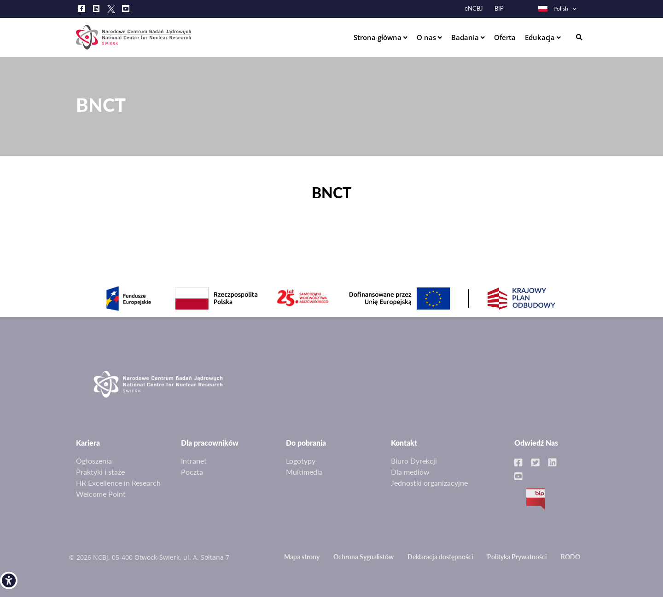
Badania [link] (466, 37)
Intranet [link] (194, 460)
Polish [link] (553, 8)
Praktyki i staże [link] (100, 471)
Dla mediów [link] (410, 471)
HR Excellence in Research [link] (118, 482)
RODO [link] (570, 557)
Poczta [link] (192, 471)
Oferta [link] (505, 37)
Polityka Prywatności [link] (517, 557)
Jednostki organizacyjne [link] (429, 482)
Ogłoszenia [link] (94, 460)
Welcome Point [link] (101, 493)
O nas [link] (427, 37)
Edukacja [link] (541, 37)
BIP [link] (499, 8)
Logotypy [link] (300, 460)
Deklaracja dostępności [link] (440, 557)
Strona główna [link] (378, 37)
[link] (8, 580)
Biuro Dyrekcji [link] (414, 460)
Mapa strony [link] (302, 557)
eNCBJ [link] (474, 8)
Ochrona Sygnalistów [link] (363, 557)
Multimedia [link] (304, 471)
